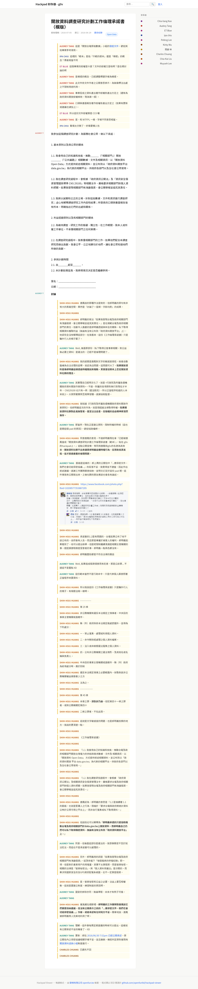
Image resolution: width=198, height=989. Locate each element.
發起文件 (114, 46)
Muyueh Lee (166, 63)
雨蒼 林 (168, 49)
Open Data (111, 34)
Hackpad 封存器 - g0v (49, 4)
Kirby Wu (167, 44)
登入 (160, 4)
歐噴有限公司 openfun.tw (82, 982)
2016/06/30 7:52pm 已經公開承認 (104, 935)
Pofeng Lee (166, 39)
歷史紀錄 (98, 32)
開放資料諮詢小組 (69, 943)
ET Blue (168, 30)
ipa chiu (168, 35)
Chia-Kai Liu (166, 58)
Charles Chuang (164, 54)
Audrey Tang (166, 25)
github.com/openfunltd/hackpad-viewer (141, 982)
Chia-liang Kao (164, 21)
